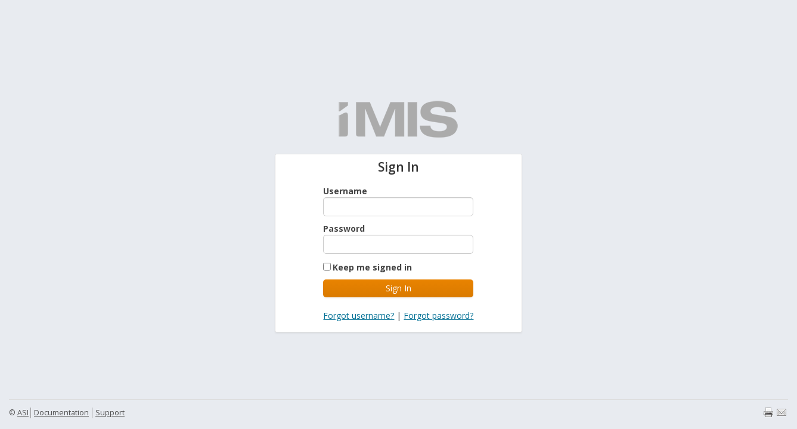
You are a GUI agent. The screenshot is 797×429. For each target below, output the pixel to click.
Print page (768, 412)
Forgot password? (438, 315)
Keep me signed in (372, 267)
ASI (23, 413)
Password (344, 228)
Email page (781, 412)
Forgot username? (358, 315)
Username (345, 191)
